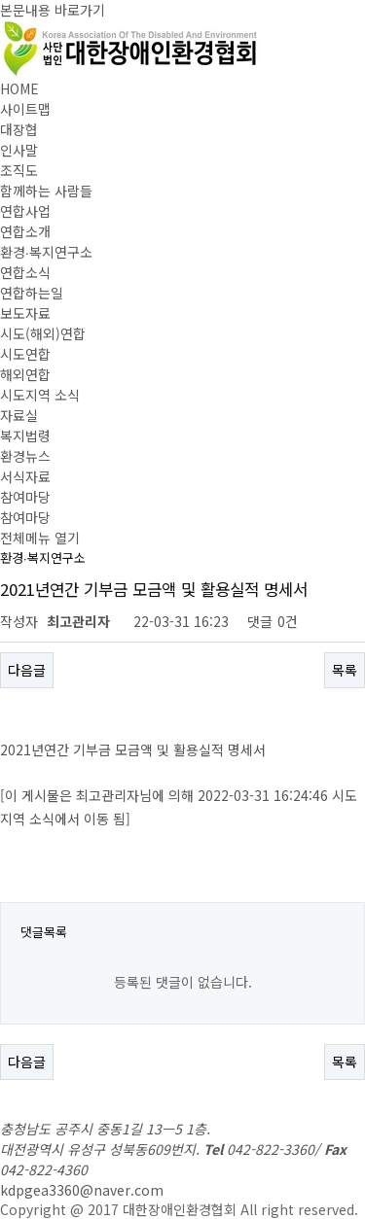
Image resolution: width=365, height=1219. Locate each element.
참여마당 (25, 496)
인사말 (19, 149)
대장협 (19, 129)
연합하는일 (31, 292)
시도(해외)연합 (43, 333)
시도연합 (25, 354)
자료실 (19, 415)
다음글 (27, 669)
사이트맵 (25, 109)
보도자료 (25, 313)
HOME (19, 88)
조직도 (19, 170)
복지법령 (25, 435)
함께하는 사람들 (46, 190)
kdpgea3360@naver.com (82, 1190)
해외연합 (25, 374)
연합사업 (25, 211)
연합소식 (25, 272)
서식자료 (25, 476)
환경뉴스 (25, 456)
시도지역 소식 (40, 394)
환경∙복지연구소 (46, 251)
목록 (344, 669)
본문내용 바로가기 (52, 9)
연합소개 (25, 231)
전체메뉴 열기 (40, 537)
